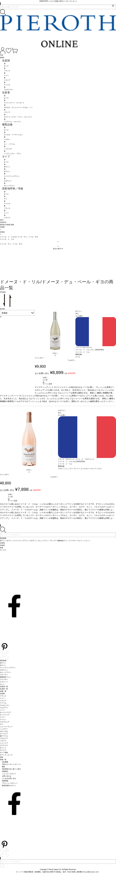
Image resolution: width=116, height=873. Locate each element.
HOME (2, 227)
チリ (1, 724)
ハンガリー (4, 729)
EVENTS (3, 222)
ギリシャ (3, 748)
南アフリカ (4, 736)
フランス (3, 696)
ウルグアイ (4, 708)
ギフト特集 (4, 752)
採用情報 (5, 781)
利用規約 (5, 771)
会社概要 (5, 762)
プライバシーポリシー (10, 783)
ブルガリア (4, 738)
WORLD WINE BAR (7, 225)
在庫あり (55, 353)
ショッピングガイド (9, 774)
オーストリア (4, 715)
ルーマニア (4, 733)
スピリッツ (4, 682)
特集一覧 (3, 759)
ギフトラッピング (6, 755)
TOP (1, 55)
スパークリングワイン (8, 667)
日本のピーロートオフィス (11, 764)
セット (2, 684)
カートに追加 (47, 384)
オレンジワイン (5, 672)
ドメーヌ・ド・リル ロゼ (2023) (69, 461)
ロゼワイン (4, 670)
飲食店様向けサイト (9, 785)
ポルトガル (4, 731)
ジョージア (4, 743)
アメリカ (3, 703)
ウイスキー (4, 679)
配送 (3, 767)
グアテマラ (4, 745)
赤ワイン (3, 663)
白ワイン (3, 665)
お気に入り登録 (45, 380)
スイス (2, 717)
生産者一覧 (4, 689)
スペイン (3, 719)
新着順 (4, 313)
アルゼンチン (4, 705)
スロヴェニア (4, 722)
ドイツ (2, 698)
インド (2, 710)
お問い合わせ (6, 776)
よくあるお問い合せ (9, 778)
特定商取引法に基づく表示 (11, 769)
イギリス (3, 741)
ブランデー (4, 675)
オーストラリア (5, 712)
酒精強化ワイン (5, 677)
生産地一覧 (4, 686)
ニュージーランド (6, 726)
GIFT (2, 220)
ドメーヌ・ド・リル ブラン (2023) (87, 350)
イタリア (3, 700)
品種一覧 (3, 691)
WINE (2, 57)
